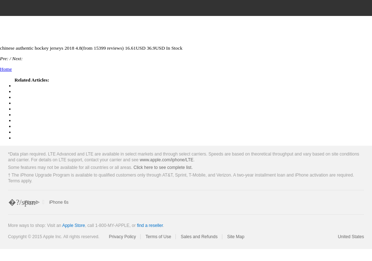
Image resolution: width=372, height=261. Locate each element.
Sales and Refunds (199, 236)
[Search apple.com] (327, 8)
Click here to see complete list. (163, 167)
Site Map (235, 236)
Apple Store (73, 225)
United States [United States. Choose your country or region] (351, 236)
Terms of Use (158, 236)
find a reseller (150, 225)
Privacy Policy (122, 236)
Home (6, 69)
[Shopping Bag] (361, 8)
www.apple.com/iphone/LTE (167, 159)
